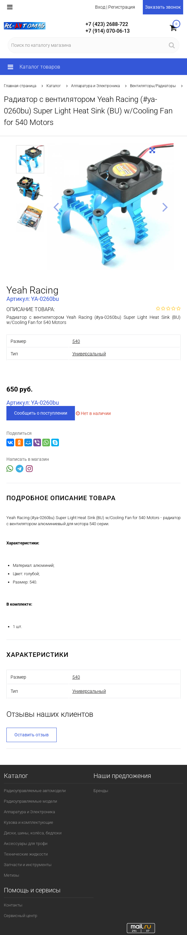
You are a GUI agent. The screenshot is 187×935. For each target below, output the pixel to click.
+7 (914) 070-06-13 (107, 31)
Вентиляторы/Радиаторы (153, 86)
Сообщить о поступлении (40, 413)
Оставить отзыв (31, 734)
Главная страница (20, 86)
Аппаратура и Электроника (95, 86)
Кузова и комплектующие (28, 822)
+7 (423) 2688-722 (106, 24)
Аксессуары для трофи (25, 843)
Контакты (13, 905)
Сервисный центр (20, 915)
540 (76, 341)
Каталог (53, 86)
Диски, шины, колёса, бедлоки (32, 833)
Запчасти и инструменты (28, 864)
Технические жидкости (26, 854)
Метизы (11, 875)
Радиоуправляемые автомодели (35, 790)
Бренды (101, 790)
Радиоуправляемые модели (30, 801)
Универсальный (89, 353)
